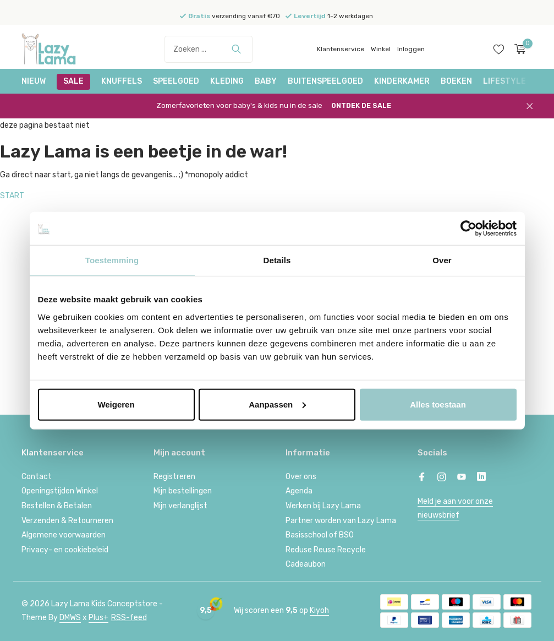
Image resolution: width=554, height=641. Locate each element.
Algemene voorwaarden (63, 535)
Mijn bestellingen (182, 491)
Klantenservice (340, 49)
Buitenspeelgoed (325, 81)
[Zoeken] (208, 49)
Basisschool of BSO (320, 535)
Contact (36, 476)
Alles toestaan (438, 404)
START (12, 195)
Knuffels (121, 81)
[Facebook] (422, 478)
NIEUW (33, 81)
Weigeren (115, 404)
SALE (73, 81)
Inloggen (411, 49)
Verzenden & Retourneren (67, 520)
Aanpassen (277, 404)
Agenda (299, 491)
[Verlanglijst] (498, 49)
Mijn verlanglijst (180, 505)
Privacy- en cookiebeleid (64, 550)
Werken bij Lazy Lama (323, 505)
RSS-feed (129, 617)
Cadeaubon (306, 564)
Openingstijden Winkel (59, 491)
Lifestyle (504, 81)
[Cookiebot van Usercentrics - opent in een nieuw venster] (468, 228)
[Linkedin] (481, 478)
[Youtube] (461, 478)
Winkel (381, 49)
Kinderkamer (402, 81)
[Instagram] (441, 478)
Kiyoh (319, 610)
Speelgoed (176, 81)
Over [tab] (442, 260)
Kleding (227, 81)
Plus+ (98, 617)
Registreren (174, 476)
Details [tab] (277, 260)
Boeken (456, 81)
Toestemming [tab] (112, 260)
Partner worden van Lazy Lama (341, 520)
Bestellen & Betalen (56, 505)
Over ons (301, 476)
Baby (266, 81)
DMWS (70, 617)
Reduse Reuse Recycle (326, 550)
